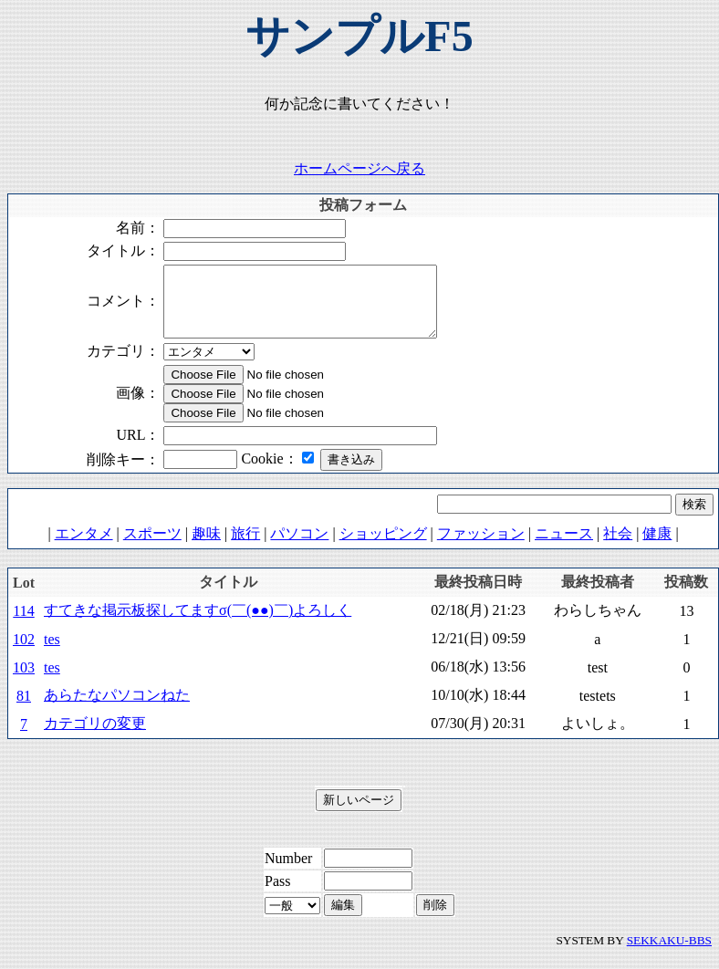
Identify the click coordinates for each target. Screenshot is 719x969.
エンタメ (84, 547)
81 (23, 709)
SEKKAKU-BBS (669, 954)
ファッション (481, 547)
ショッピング (383, 547)
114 (23, 624)
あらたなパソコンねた (117, 708)
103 (24, 681)
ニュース (564, 547)
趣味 (206, 547)
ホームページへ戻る (359, 168)
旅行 (245, 547)
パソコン (299, 547)
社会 (617, 547)
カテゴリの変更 (95, 737)
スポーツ (152, 547)
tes (52, 653)
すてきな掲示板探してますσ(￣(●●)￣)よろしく (197, 623)
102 (24, 653)
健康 (657, 547)
